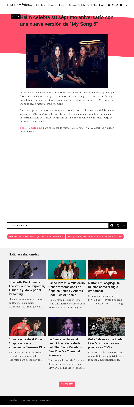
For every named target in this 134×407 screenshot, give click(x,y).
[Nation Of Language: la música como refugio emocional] (106, 288)
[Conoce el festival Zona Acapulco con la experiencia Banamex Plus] (27, 347)
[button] (127, 5)
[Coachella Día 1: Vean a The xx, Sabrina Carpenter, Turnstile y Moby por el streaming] (27, 288)
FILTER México (18, 5)
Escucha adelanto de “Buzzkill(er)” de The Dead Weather (37, 236)
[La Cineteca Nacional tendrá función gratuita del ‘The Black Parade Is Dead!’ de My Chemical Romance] (67, 347)
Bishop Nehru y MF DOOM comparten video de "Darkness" (96, 236)
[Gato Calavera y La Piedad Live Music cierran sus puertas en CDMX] (106, 347)
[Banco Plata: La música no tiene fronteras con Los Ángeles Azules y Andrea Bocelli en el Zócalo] (67, 288)
